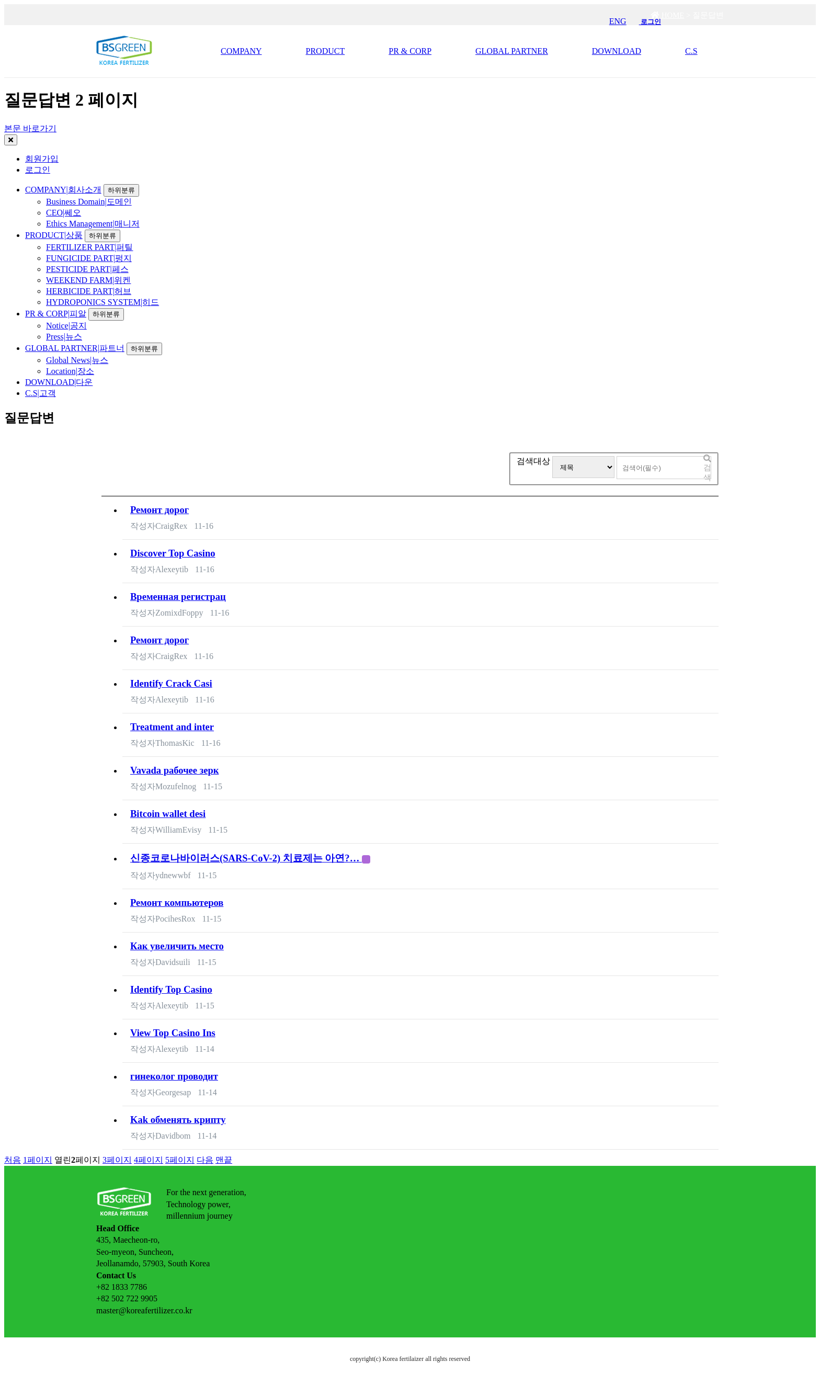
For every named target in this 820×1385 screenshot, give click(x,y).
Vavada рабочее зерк (174, 770)
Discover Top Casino (172, 553)
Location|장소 (70, 371)
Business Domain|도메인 (89, 201)
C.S (691, 51)
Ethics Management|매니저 (93, 223)
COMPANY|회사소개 (63, 189)
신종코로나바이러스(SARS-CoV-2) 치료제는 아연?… (250, 858)
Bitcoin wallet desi (168, 813)
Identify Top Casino (171, 989)
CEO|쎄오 (63, 212)
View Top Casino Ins (172, 1032)
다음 (205, 1159)
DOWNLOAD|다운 (59, 382)
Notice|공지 (66, 325)
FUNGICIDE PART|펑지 (89, 258)
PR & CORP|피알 (55, 313)
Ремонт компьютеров (176, 902)
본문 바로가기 (30, 128)
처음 (12, 1159)
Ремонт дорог (159, 509)
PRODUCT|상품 (54, 235)
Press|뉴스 (64, 336)
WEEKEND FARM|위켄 (88, 280)
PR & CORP (410, 51)
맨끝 (223, 1159)
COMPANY (241, 51)
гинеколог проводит (174, 1076)
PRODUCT (325, 51)
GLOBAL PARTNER (511, 51)
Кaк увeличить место (177, 945)
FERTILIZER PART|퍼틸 (89, 247)
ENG (618, 21)
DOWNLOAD (616, 51)
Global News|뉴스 (77, 360)
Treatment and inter (172, 726)
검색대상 (533, 461)
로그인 (37, 169)
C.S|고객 (40, 393)
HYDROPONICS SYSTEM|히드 (102, 302)
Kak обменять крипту (177, 1119)
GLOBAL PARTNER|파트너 (74, 348)
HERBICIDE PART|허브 (88, 291)
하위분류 (121, 190)
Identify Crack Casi (171, 683)
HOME (667, 15)
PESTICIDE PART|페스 (87, 269)
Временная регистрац (178, 596)
